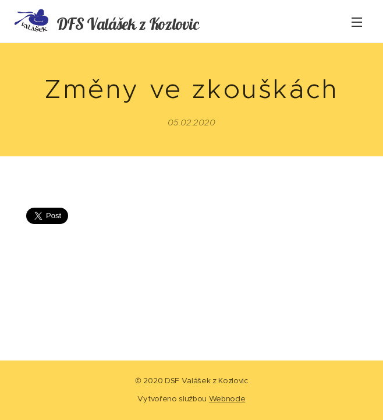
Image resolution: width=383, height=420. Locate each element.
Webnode (227, 399)
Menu (357, 22)
